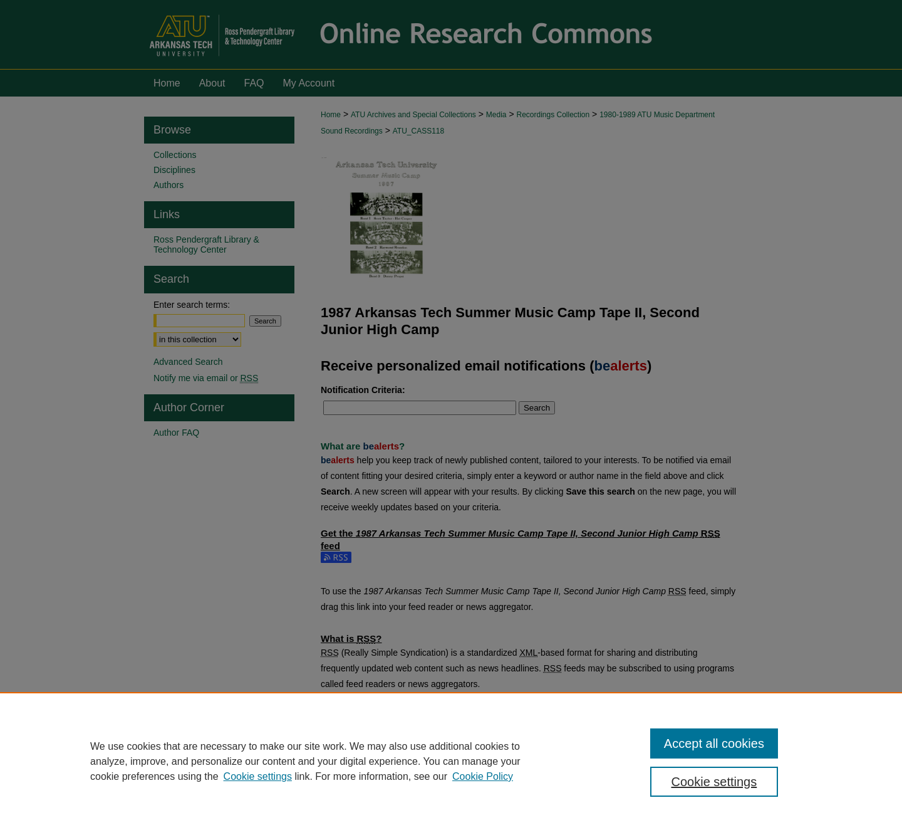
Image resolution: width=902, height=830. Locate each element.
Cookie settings (258, 776)
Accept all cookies (714, 743)
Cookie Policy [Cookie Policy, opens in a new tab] (482, 776)
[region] (451, 761)
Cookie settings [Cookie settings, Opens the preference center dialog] (714, 782)
